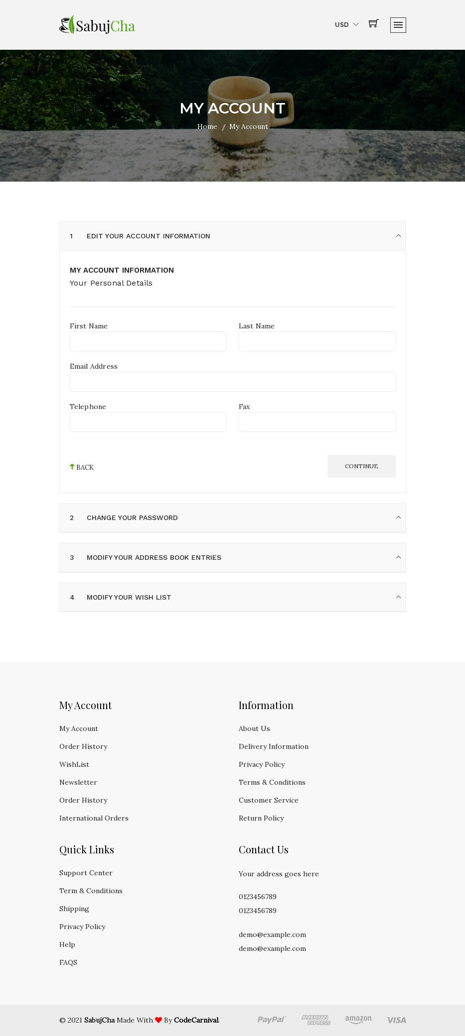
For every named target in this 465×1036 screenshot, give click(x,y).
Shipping (74, 908)
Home (207, 126)
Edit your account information (149, 236)
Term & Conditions (91, 890)
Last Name (257, 325)
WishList (74, 764)
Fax (244, 406)
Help (67, 944)
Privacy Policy (262, 764)
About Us (254, 728)
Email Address (94, 366)
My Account (78, 728)
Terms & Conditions (272, 782)
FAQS (68, 962)
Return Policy (261, 818)
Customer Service (269, 800)
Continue (361, 466)
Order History (83, 746)
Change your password (132, 517)
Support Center (86, 872)
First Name (89, 325)
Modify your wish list (129, 597)
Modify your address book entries (154, 557)
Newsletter (78, 782)
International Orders (94, 818)
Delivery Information (274, 746)
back (82, 467)
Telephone (88, 406)
